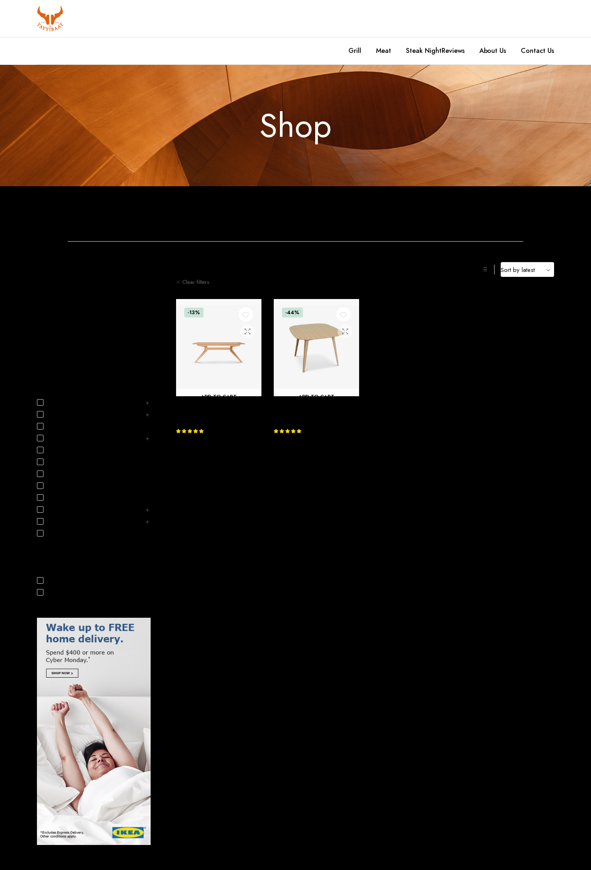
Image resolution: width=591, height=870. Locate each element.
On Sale (53, 593)
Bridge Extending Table (309, 406)
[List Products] (484, 269)
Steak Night (424, 50)
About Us (492, 50)
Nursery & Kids (61, 522)
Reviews (453, 50)
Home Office (413, 212)
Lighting (52, 498)
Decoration (50, 331)
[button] (246, 315)
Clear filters (195, 282)
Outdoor (54, 534)
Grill (354, 50)
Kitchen (490, 212)
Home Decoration (334, 212)
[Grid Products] (474, 269)
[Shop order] (527, 269)
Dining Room (256, 212)
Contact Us (537, 50)
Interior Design (54, 355)
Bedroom (179, 212)
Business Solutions (64, 426)
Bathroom (100, 212)
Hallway (53, 450)
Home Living (52, 343)
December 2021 (56, 284)
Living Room (58, 510)
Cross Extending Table (209, 406)
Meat (383, 50)
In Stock (53, 581)
